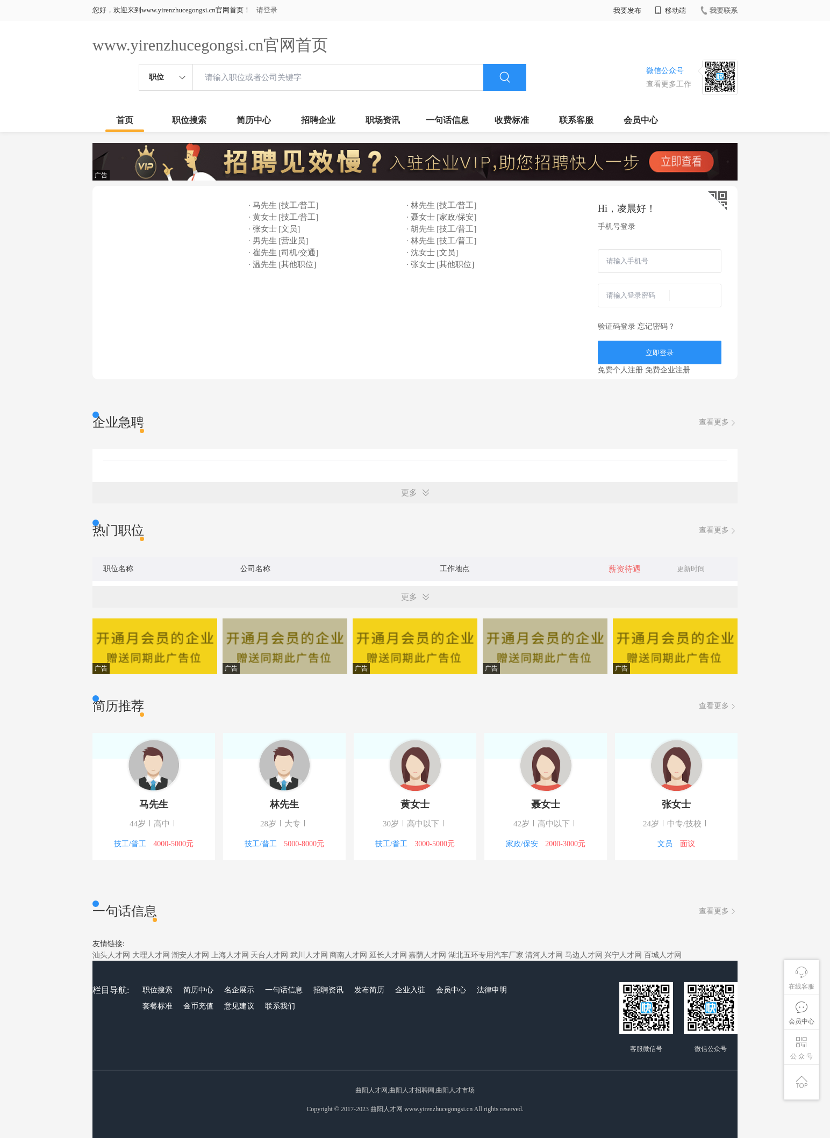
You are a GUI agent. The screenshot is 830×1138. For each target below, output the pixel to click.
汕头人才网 (111, 955)
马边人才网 (584, 955)
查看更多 (718, 422)
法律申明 (492, 990)
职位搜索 (189, 120)
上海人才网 (230, 955)
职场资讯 (383, 120)
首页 (124, 120)
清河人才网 (544, 955)
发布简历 (369, 990)
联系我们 (280, 1006)
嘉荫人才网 (427, 955)
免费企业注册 (667, 370)
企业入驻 (410, 990)
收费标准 (512, 120)
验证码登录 (616, 326)
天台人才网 (269, 955)
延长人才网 (388, 955)
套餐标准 (157, 1006)
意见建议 (239, 1006)
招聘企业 (318, 120)
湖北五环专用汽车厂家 (486, 955)
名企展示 (239, 990)
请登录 (266, 10)
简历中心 (254, 120)
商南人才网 (348, 955)
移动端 (670, 10)
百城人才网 (663, 955)
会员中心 (641, 120)
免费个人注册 (620, 370)
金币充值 (198, 1006)
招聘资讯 (328, 990)
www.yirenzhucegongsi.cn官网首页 (210, 45)
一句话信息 (447, 120)
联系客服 (576, 120)
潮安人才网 (190, 955)
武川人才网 (309, 955)
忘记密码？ (656, 326)
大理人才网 (151, 955)
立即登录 (660, 353)
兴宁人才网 (623, 955)
